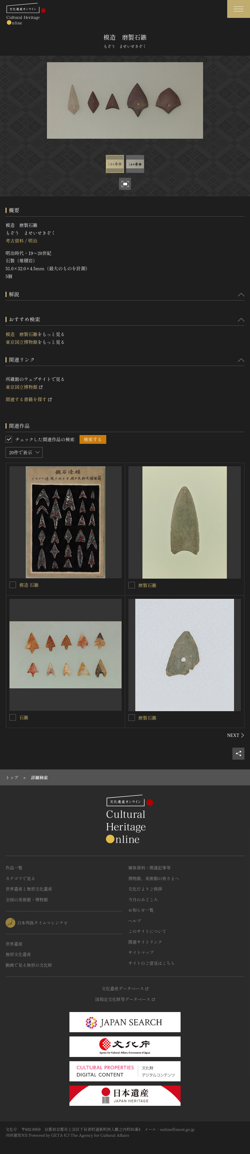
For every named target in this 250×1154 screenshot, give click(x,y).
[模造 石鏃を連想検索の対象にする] (12, 585)
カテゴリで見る (20, 878)
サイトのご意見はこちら (151, 963)
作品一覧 (14, 868)
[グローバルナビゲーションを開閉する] (238, 9)
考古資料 (15, 240)
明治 (32, 240)
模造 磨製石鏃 (21, 334)
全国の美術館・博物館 (27, 899)
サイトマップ (141, 952)
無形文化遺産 (18, 954)
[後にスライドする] (235, 735)
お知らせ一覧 (141, 910)
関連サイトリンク (145, 942)
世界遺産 (14, 944)
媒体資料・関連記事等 (149, 868)
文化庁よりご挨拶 (145, 889)
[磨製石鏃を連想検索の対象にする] (131, 585)
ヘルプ (134, 921)
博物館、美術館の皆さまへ (153, 878)
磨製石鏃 (147, 585)
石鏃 (23, 717)
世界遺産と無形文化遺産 (29, 889)
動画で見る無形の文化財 (29, 965)
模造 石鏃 (29, 585)
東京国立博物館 (21, 342)
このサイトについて (147, 931)
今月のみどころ (143, 899)
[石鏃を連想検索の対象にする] (12, 717)
